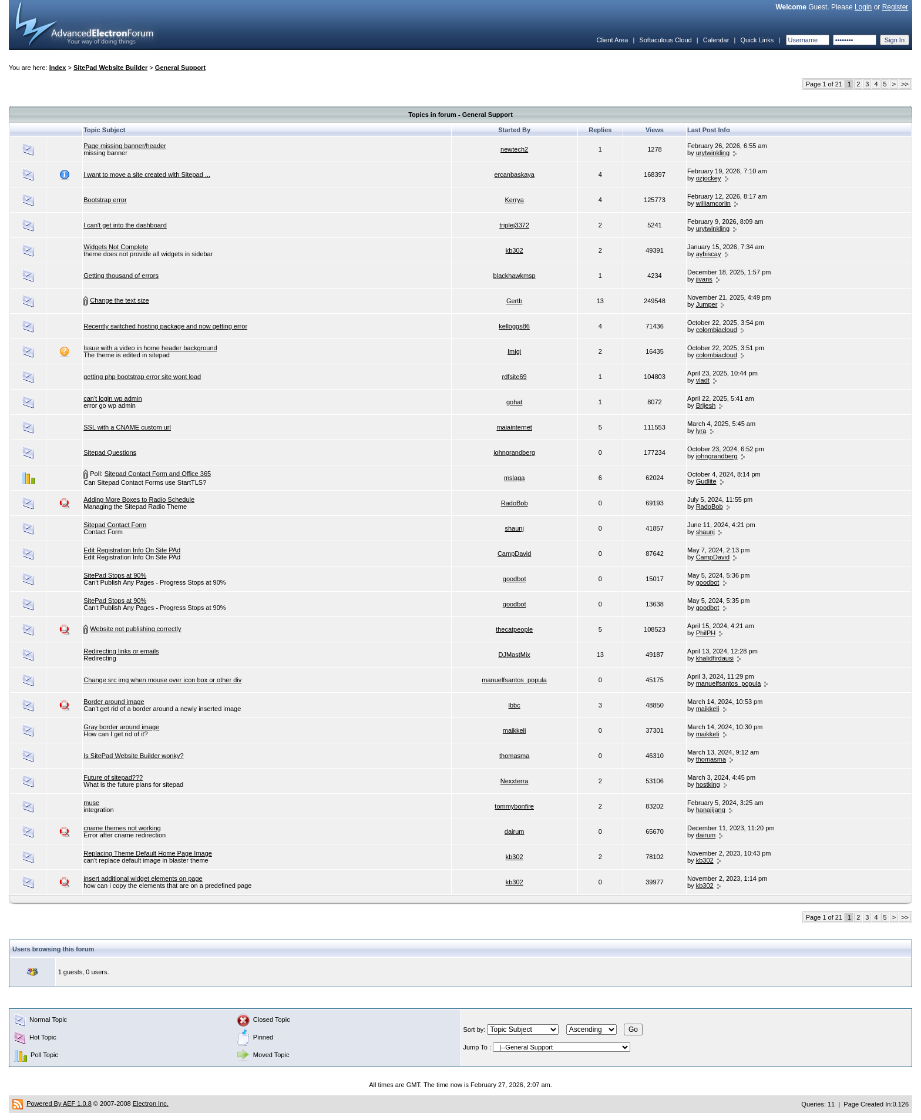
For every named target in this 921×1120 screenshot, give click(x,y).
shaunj (514, 528)
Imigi (514, 351)
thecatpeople (514, 629)
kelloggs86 (514, 326)
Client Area (612, 39)
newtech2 (514, 149)
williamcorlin (713, 203)
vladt (703, 380)
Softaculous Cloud (665, 39)
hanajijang (710, 809)
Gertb (514, 300)
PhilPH (706, 632)
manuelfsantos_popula (514, 679)
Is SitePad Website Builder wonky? (133, 755)
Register (895, 7)
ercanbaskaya (514, 174)
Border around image (113, 701)
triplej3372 (514, 225)
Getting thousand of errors (121, 275)
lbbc (514, 705)
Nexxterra (514, 780)
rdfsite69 (514, 376)
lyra (701, 430)
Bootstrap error (104, 199)
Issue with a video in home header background (150, 347)
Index (57, 67)
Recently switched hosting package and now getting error (165, 326)
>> (905, 84)
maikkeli (708, 708)
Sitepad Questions (109, 452)
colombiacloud (716, 329)
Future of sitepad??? (113, 777)
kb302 (514, 250)
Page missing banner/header (124, 145)
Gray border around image (121, 726)
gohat (514, 401)
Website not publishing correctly (135, 628)
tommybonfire (514, 806)
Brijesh (706, 405)
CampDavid (514, 553)
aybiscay (708, 253)
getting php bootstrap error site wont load (142, 376)
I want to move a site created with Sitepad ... (146, 174)
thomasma (514, 755)
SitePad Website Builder (110, 67)
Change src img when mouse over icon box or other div (162, 679)
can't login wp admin (112, 398)
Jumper (707, 304)
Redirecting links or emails (121, 651)
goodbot (514, 578)
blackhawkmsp (514, 275)
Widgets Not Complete (115, 246)
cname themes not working (121, 827)
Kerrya (514, 199)
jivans (704, 279)
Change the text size (119, 300)
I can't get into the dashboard (125, 225)
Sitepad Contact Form (114, 524)
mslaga (514, 477)
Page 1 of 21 (824, 84)
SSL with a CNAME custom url (127, 427)
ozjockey (708, 178)
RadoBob (514, 503)
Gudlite (706, 481)
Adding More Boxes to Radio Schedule (138, 499)
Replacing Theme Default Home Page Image (147, 853)
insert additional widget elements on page (142, 878)
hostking (708, 784)
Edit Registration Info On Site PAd (131, 550)
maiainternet (514, 427)
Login (863, 7)
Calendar (716, 39)
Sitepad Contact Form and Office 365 (158, 473)
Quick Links (757, 39)
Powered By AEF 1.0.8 (59, 1103)
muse (91, 802)
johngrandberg (514, 452)
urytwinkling (713, 152)
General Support (180, 67)
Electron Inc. (151, 1103)
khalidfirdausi (715, 658)
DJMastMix (514, 654)
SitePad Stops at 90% (114, 575)
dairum (515, 831)
